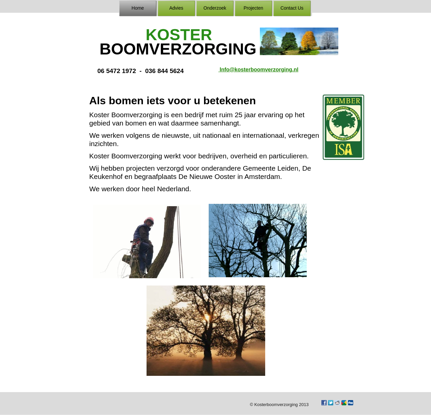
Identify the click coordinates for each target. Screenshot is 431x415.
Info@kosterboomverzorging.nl (258, 69)
